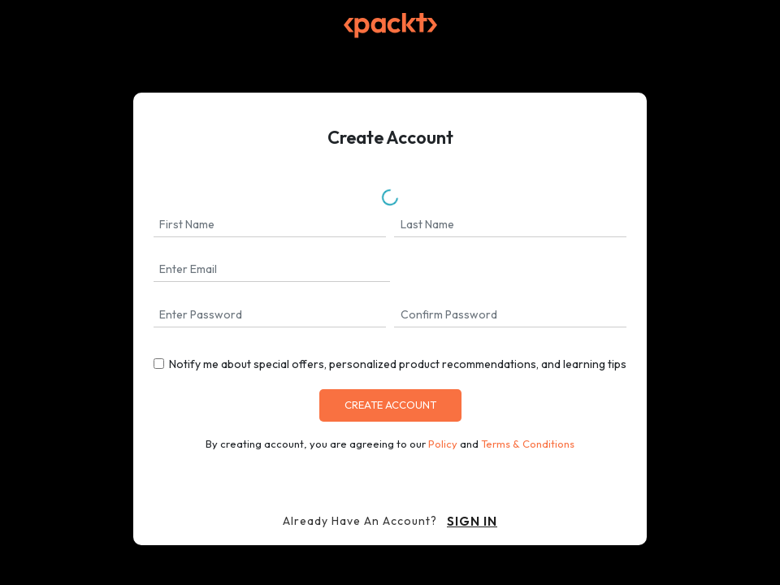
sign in (472, 521)
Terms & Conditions (527, 443)
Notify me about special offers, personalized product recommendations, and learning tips (397, 364)
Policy (442, 443)
